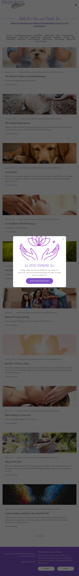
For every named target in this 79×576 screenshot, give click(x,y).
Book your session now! (39, 281)
